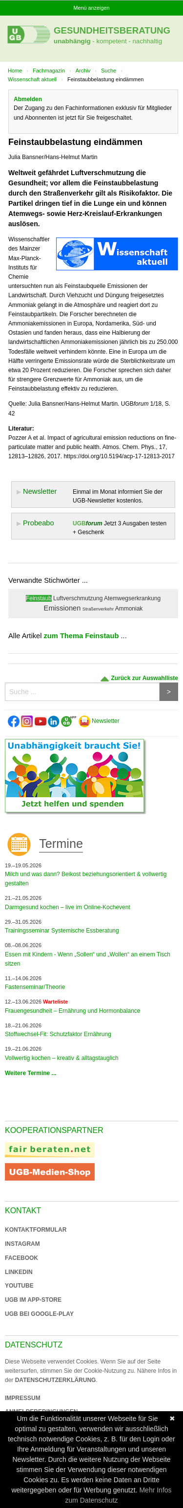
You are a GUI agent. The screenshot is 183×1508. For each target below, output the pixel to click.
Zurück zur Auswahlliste (139, 678)
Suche (108, 70)
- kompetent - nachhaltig (127, 41)
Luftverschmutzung (77, 598)
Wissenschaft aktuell (32, 79)
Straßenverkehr (98, 609)
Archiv (83, 70)
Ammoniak (129, 608)
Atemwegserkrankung (132, 598)
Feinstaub (39, 598)
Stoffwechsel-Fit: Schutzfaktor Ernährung (58, 1034)
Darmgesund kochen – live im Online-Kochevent (67, 907)
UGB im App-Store (29, 1299)
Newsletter (99, 721)
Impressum (23, 1398)
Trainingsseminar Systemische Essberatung (62, 930)
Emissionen (62, 608)
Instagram (22, 1243)
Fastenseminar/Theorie (35, 987)
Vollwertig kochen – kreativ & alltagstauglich (62, 1058)
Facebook (21, 1258)
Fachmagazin (49, 70)
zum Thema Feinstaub (81, 636)
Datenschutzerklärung (55, 1380)
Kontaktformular (35, 1229)
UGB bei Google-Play (29, 1314)
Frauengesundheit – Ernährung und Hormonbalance (73, 1010)
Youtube (19, 1285)
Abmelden (28, 99)
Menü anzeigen (92, 8)
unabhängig (72, 41)
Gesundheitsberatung (112, 30)
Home (15, 70)
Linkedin (19, 1272)
